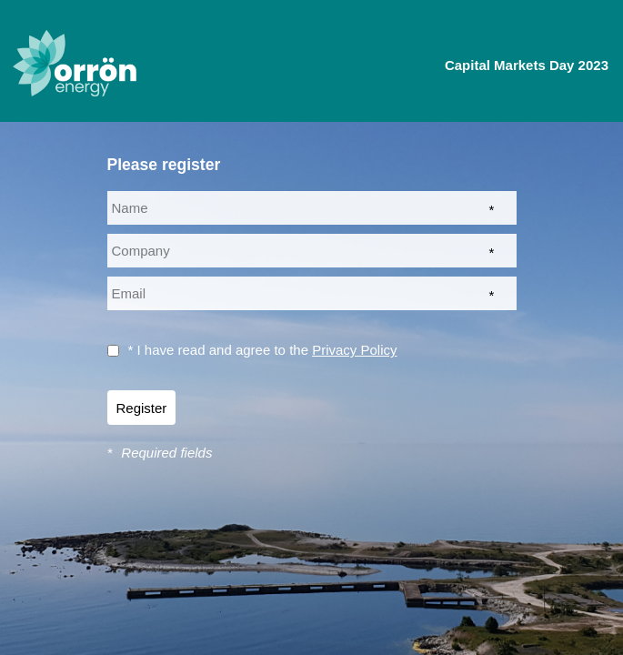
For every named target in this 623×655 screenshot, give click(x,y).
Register (141, 408)
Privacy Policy (354, 350)
